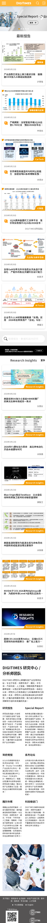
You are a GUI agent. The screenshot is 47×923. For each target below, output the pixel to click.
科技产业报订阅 (33, 898)
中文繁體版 (19, 905)
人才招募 (32, 901)
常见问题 (24, 901)
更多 (33, 22)
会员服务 (22, 898)
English (30, 905)
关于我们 (6, 898)
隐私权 (16, 901)
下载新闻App (12, 909)
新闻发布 (14, 898)
